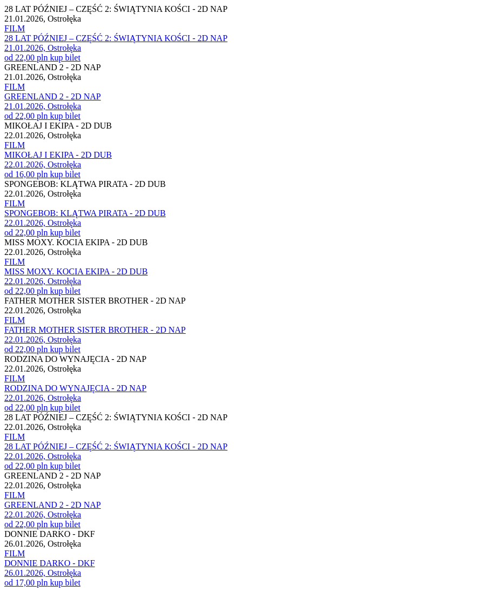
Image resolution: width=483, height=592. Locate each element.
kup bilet (65, 57)
